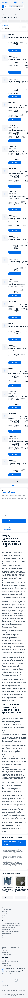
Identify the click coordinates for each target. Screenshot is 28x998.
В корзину (14, 50)
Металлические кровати (8, 929)
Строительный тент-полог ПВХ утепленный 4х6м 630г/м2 (20, 890)
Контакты (21, 9)
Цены (3, 915)
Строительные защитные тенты (10, 935)
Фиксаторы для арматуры (8, 942)
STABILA (11, 21)
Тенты (4, 21)
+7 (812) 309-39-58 (6, 954)
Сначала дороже (5, 28)
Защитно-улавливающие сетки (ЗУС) (11, 925)
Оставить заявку (14, 520)
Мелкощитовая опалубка (8, 927)
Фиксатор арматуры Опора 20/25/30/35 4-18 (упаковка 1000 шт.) (7, 890)
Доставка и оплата (6, 909)
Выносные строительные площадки (11, 923)
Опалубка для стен (6, 933)
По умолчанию (5, 25)
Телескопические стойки (8, 939)
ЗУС (23, 21)
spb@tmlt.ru (5, 952)
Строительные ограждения (8, 937)
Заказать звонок (7, 980)
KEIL (18, 21)
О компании (5, 911)
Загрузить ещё (14, 481)
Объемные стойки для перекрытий (10, 931)
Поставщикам (5, 917)
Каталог (4, 907)
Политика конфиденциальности (10, 988)
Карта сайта (5, 985)
